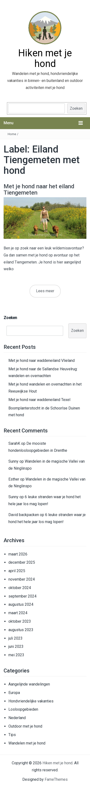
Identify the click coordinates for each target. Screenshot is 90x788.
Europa (14, 692)
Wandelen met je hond (26, 743)
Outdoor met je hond (25, 726)
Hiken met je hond (45, 58)
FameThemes (56, 779)
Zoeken (76, 108)
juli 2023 (15, 638)
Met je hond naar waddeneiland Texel (39, 399)
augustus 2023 (20, 629)
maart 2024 (17, 613)
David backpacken (23, 514)
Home (12, 134)
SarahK (14, 443)
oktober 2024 (19, 587)
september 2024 (22, 596)
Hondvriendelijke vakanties (31, 701)
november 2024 (21, 579)
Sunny (13, 461)
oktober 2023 (19, 621)
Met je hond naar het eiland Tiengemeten (39, 189)
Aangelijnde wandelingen (29, 684)
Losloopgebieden (23, 709)
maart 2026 (17, 554)
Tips (12, 734)
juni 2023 (16, 646)
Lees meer (45, 291)
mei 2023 (16, 655)
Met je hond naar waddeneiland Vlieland (41, 360)
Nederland (17, 717)
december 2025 (21, 562)
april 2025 (16, 571)
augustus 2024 (20, 604)
